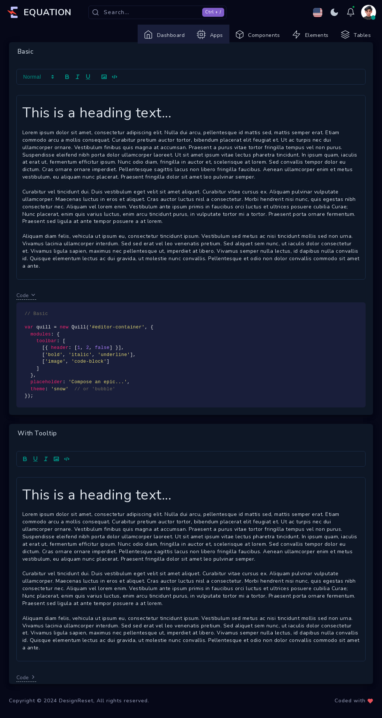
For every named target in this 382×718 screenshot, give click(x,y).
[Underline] (35, 468)
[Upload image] (56, 468)
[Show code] (67, 468)
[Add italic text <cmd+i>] (46, 468)
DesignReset (76, 710)
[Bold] (25, 468)
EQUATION (48, 12)
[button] (38, 86)
